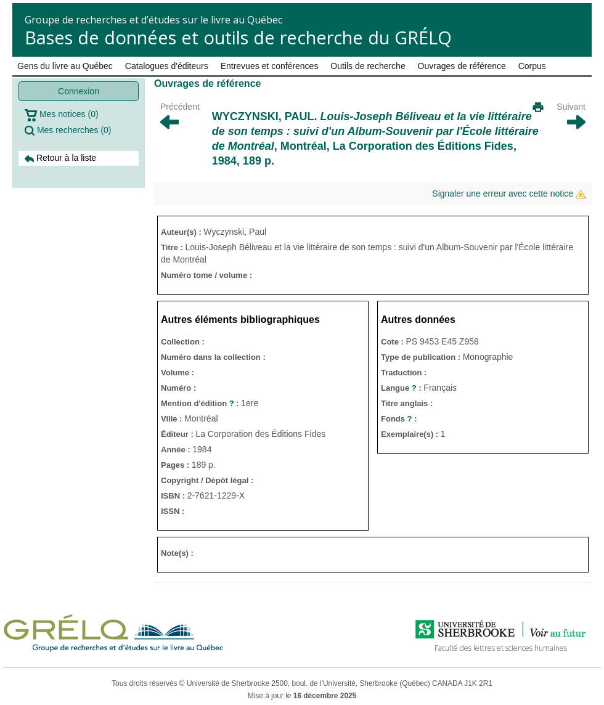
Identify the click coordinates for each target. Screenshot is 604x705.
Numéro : (178, 388)
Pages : (176, 465)
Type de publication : (422, 357)
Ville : (172, 418)
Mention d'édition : (201, 403)
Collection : (183, 341)
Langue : (402, 388)
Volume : (177, 372)
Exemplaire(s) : (411, 434)
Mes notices (62, 115)
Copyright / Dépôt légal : (207, 480)
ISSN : (172, 511)
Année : (176, 449)
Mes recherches (68, 130)
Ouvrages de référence (462, 66)
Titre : (173, 247)
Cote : (393, 341)
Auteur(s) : (182, 232)
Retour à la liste (60, 158)
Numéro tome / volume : (206, 275)
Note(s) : (177, 553)
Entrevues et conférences (270, 66)
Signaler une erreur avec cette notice (509, 194)
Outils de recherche (367, 66)
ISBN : (174, 495)
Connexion (78, 91)
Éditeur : (178, 434)
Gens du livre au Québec (65, 66)
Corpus (532, 66)
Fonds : (399, 418)
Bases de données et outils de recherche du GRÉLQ (238, 37)
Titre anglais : (407, 403)
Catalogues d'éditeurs (166, 66)
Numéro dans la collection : (213, 357)
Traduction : (403, 372)
